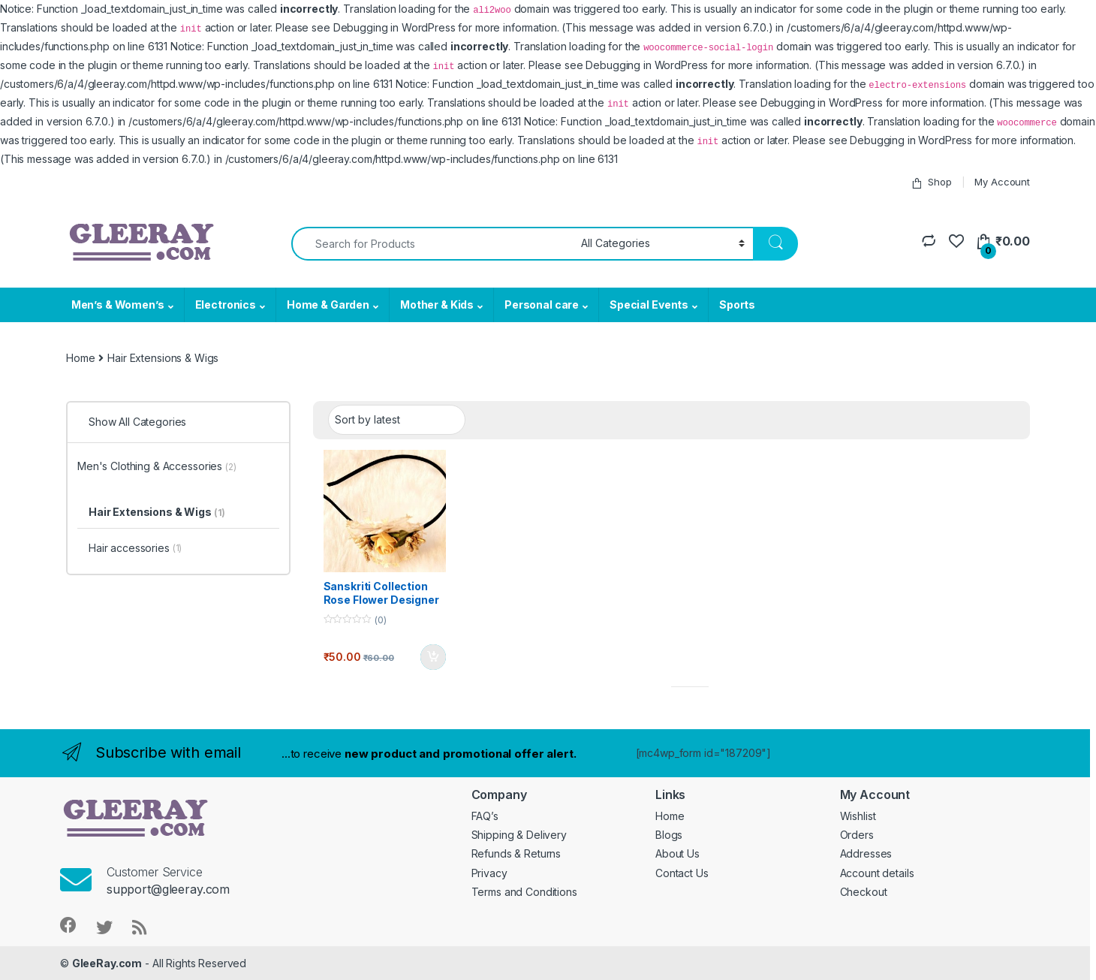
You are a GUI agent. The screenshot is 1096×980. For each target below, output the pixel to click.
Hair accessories (135, 549)
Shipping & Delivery (519, 834)
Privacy (489, 873)
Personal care (541, 304)
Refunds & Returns (516, 853)
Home (80, 357)
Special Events (649, 304)
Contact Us (682, 873)
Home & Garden (328, 304)
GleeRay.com (107, 963)
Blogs (668, 834)
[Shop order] (396, 420)
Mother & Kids (437, 304)
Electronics (225, 304)
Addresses (866, 853)
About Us (677, 853)
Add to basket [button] (433, 657)
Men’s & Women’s (117, 304)
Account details (877, 873)
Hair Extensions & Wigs (157, 511)
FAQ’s (484, 816)
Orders (857, 834)
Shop (931, 182)
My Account (1002, 182)
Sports (737, 304)
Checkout (863, 891)
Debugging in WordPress (394, 27)
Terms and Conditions (524, 891)
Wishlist (858, 816)
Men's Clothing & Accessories (156, 466)
